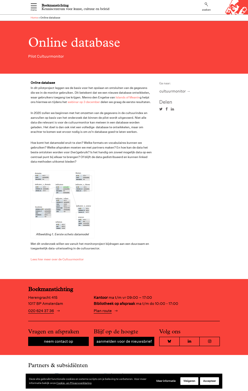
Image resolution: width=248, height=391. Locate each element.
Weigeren (189, 380)
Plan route (103, 310)
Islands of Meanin (128, 97)
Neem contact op (58, 341)
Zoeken (206, 6)
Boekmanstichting (55, 5)
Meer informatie (166, 380)
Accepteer (209, 380)
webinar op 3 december (84, 102)
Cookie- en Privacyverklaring (74, 383)
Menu (34, 7)
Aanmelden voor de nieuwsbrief (124, 341)
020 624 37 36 (41, 310)
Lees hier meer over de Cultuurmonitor (57, 259)
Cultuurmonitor (172, 91)
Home (34, 17)
